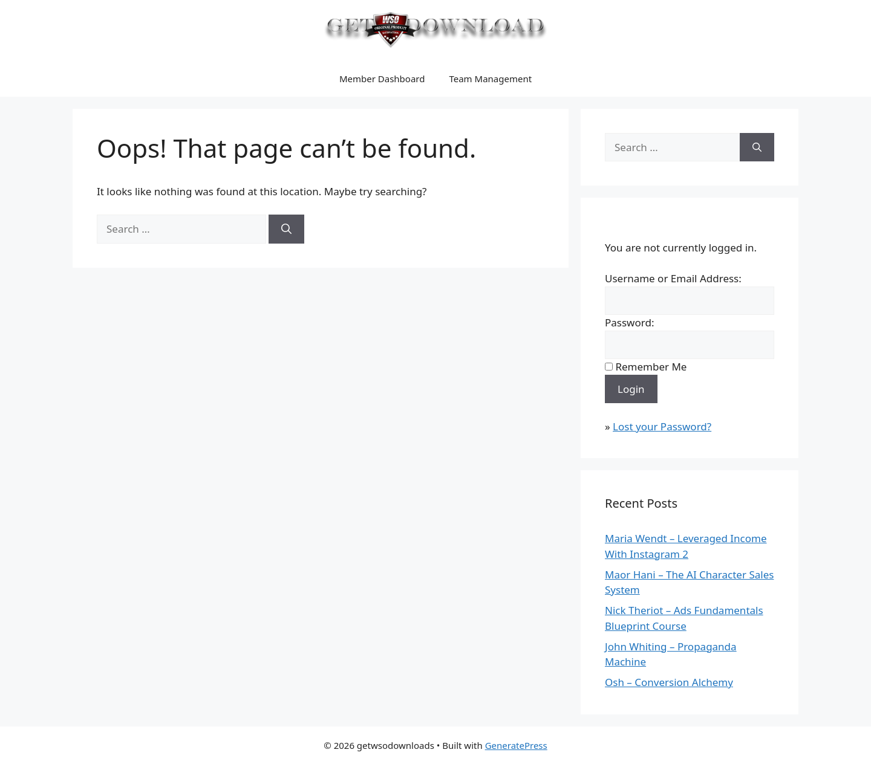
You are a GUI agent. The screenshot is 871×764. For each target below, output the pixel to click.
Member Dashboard (382, 79)
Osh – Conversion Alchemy (669, 682)
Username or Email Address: (673, 278)
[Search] (286, 229)
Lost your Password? (662, 426)
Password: (629, 322)
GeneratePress (516, 745)
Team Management (490, 79)
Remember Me (651, 367)
